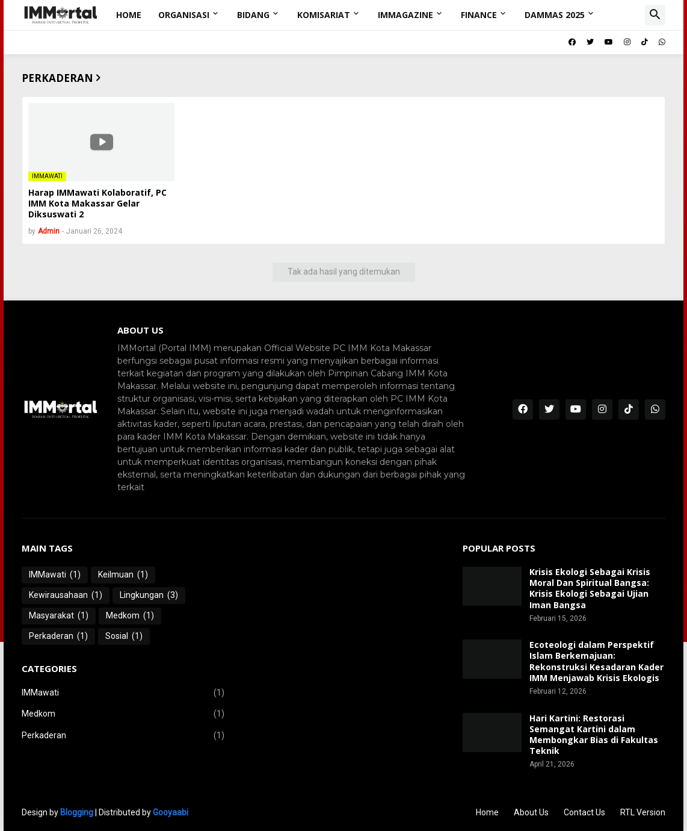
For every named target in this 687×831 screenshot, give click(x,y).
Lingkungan (149, 596)
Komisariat (323, 14)
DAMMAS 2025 (555, 14)
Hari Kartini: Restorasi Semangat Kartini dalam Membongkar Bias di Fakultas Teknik (593, 735)
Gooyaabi (170, 812)
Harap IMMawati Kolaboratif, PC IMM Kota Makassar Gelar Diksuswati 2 (97, 203)
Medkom (130, 616)
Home (128, 14)
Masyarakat (58, 616)
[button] (655, 15)
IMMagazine (405, 14)
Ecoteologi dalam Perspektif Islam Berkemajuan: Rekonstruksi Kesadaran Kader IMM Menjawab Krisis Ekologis (596, 661)
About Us (531, 812)
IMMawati (55, 575)
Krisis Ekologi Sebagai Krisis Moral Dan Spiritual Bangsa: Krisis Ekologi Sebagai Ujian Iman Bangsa (589, 589)
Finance (479, 14)
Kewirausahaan (65, 596)
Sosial (124, 636)
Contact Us (584, 812)
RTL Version (642, 812)
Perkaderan (58, 636)
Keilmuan (123, 575)
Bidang (253, 14)
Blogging (76, 812)
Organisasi (183, 14)
